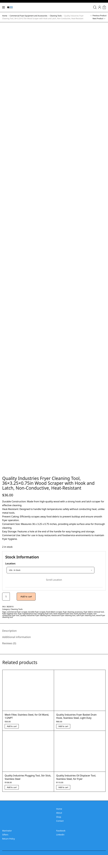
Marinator (7, 830)
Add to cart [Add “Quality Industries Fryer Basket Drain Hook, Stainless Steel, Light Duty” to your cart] (63, 726)
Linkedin (60, 834)
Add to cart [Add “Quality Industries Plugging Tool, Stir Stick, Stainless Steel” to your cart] (12, 787)
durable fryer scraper (36, 612)
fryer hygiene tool (9, 613)
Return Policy (8, 838)
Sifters (5, 834)
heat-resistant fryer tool (63, 613)
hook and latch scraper (83, 613)
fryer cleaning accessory (73, 612)
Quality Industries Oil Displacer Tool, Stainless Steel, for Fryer (76, 777)
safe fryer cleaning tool (85, 615)
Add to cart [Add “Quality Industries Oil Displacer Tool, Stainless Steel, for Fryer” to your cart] (63, 787)
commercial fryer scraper (17, 612)
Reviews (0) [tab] (9, 643)
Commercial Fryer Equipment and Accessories (28, 15)
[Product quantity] (6, 597)
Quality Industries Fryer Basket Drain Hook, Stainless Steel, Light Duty (76, 716)
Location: (10, 563)
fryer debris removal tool (94, 612)
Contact (60, 820)
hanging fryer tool (45, 613)
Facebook (60, 830)
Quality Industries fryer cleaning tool (35, 615)
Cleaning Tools (56, 15)
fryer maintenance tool (27, 613)
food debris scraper (54, 612)
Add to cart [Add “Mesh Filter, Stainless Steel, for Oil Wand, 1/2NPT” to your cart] (12, 726)
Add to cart (26, 596)
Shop (58, 816)
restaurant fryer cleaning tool (63, 615)
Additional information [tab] (16, 637)
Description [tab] (9, 630)
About (59, 812)
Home (4, 15)
